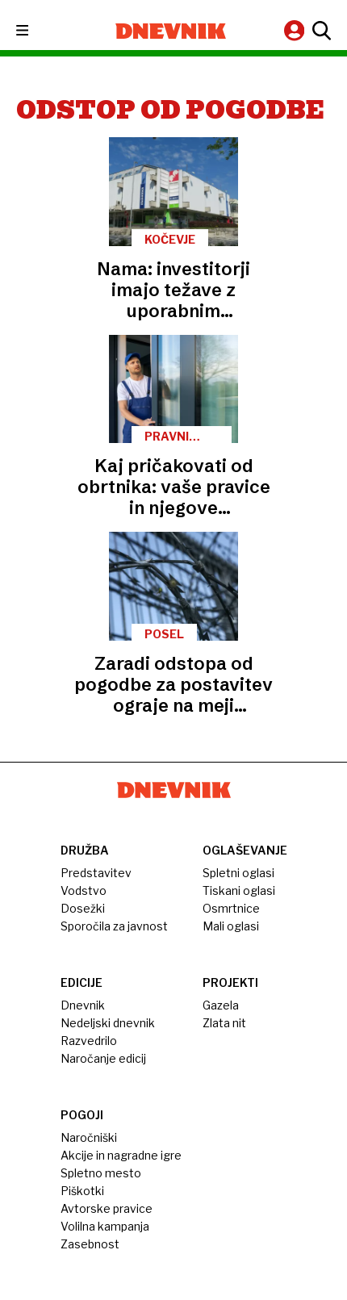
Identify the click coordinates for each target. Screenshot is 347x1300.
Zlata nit (224, 1023)
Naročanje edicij (103, 1058)
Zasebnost (90, 1244)
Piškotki (82, 1191)
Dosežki (83, 908)
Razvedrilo (89, 1040)
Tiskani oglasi (239, 890)
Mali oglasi (231, 926)
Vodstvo (84, 890)
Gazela (221, 1005)
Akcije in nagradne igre (121, 1155)
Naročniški (89, 1137)
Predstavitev (96, 873)
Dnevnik (83, 1005)
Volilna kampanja (105, 1226)
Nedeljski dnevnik (108, 1023)
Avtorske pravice (107, 1208)
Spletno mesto (101, 1173)
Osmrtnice (231, 908)
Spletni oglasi (238, 873)
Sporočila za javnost (114, 926)
